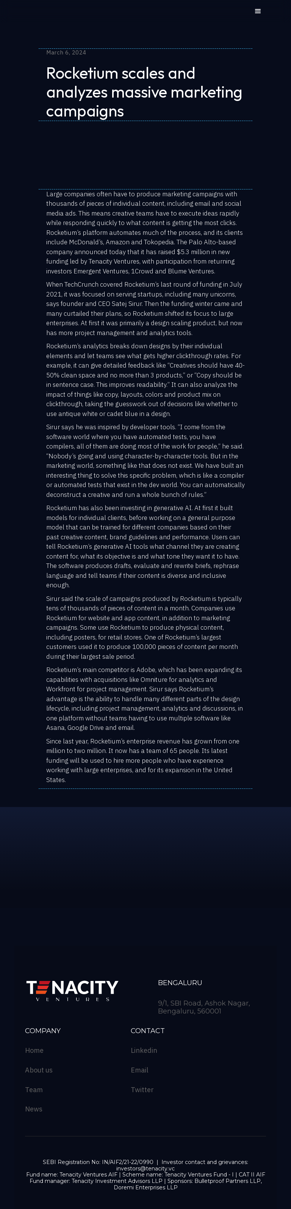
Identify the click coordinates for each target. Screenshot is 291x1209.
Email (139, 1070)
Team (34, 1090)
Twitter (142, 1090)
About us (39, 1070)
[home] (67, 15)
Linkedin (144, 1050)
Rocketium (61, 232)
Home (34, 1050)
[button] (258, 11)
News (33, 1109)
